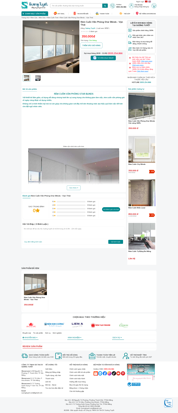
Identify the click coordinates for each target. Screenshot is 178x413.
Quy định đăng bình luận (33, 242)
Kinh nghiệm (57, 333)
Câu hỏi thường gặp (76, 391)
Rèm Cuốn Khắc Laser (136, 208)
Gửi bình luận (115, 242)
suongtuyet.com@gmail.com (31, 393)
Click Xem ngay (142, 71)
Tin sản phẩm (38, 333)
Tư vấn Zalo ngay (103, 58)
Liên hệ (48, 382)
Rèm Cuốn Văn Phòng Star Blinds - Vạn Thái (34, 298)
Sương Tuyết (90, 28)
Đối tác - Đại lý (50, 385)
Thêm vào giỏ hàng (91, 45)
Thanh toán (49, 379)
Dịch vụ (48, 333)
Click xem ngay (146, 61)
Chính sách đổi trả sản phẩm (79, 372)
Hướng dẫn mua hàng (77, 382)
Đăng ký (146, 7)
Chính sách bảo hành (77, 379)
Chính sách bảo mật (76, 375)
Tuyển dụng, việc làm (53, 375)
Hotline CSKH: (103, 369)
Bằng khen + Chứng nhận (78, 388)
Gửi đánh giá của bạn (111, 209)
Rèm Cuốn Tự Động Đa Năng (139, 251)
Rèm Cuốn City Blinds (136, 164)
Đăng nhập (138, 7)
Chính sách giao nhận (77, 369)
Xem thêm (73, 188)
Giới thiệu (48, 369)
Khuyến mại (27, 333)
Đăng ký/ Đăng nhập (52, 372)
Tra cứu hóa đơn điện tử (54, 388)
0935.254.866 (115, 53)
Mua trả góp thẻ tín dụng (78, 385)
